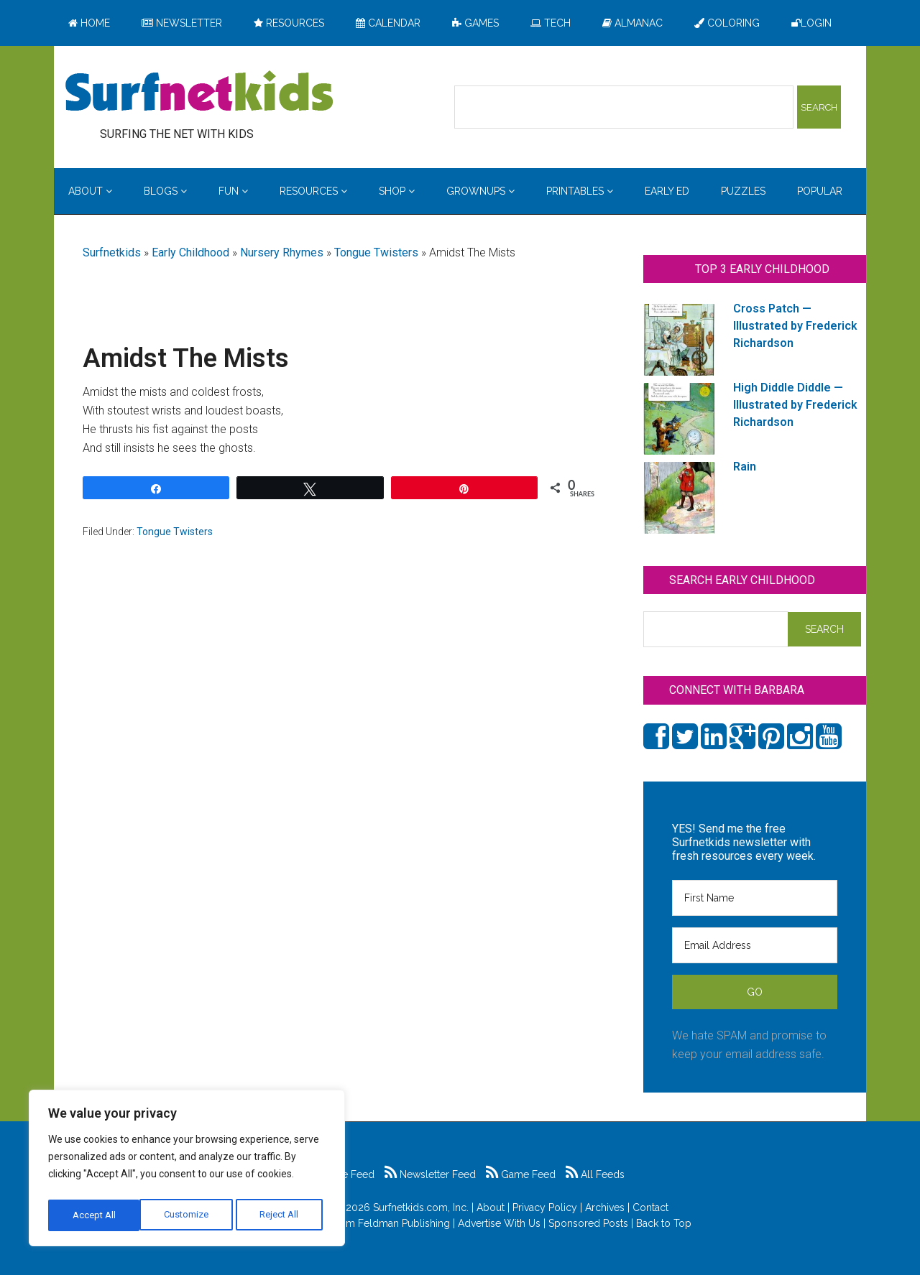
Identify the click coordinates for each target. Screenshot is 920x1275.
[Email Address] (754, 945)
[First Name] (754, 898)
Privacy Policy (544, 1207)
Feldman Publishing (404, 1223)
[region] (187, 1170)
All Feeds (595, 1174)
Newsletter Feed (430, 1174)
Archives (605, 1207)
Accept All (281, 1215)
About (491, 1207)
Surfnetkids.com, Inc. (421, 1207)
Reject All (188, 1215)
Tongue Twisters (376, 252)
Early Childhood (190, 252)
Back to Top (663, 1223)
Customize (94, 1215)
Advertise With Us (499, 1223)
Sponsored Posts (588, 1223)
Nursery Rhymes (281, 252)
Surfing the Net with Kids (199, 92)
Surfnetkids (112, 252)
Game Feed (521, 1174)
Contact (650, 1207)
